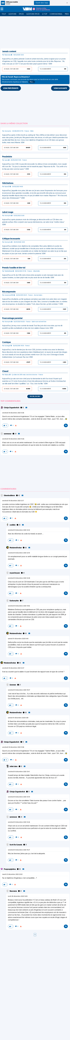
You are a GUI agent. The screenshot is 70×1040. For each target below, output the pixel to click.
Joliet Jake (14, 766)
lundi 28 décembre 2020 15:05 (17, 896)
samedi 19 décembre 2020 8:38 (18, 718)
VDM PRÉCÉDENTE (10, 88)
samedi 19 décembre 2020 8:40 (18, 639)
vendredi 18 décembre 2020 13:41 (19, 771)
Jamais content (9, 52)
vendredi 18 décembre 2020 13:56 (19, 606)
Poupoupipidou (10, 869)
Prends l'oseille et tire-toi (13, 268)
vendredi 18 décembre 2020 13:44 (19, 797)
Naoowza (13, 891)
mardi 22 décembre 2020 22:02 (12, 874)
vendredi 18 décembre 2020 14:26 (13, 439)
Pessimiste (7, 157)
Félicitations (7, 183)
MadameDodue (16, 548)
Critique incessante (11, 239)
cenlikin (13, 525)
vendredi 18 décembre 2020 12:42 (19, 530)
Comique (6, 342)
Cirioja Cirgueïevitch (12, 408)
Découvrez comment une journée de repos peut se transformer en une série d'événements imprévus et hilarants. (30, 79)
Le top (44, 14)
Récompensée (9, 292)
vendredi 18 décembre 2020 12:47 (13, 668)
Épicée (21, 14)
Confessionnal (56, 14)
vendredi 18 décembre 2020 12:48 (19, 578)
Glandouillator (9, 495)
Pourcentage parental (12, 318)
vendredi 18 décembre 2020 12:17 (13, 501)
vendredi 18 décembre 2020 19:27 (19, 850)
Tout (4, 14)
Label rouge (7, 212)
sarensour (8, 434)
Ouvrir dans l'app (42, 3)
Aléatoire (12, 14)
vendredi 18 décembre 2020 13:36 (13, 413)
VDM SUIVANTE (60, 88)
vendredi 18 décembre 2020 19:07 (19, 690)
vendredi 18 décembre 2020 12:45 (19, 553)
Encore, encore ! (35, 396)
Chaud (5, 371)
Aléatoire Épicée (33, 14)
